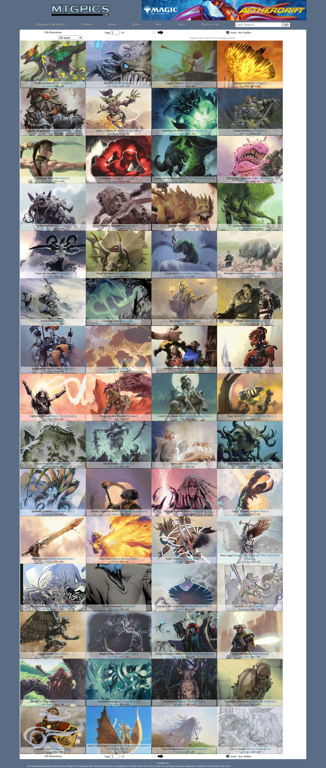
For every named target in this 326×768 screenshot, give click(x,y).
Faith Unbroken (240, 653)
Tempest (128, 606)
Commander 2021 (62, 511)
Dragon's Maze (258, 511)
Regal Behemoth (106, 273)
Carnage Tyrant (176, 225)
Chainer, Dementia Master (104, 511)
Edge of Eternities (195, 130)
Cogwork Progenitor (37, 130)
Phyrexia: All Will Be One (256, 416)
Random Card (210, 24)
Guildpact (259, 83)
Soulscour (46, 321)
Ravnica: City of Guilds (61, 416)
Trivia (181, 24)
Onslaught (63, 273)
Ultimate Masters (191, 558)
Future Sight (61, 463)
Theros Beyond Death (61, 558)
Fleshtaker (169, 701)
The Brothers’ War (254, 368)
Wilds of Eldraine (261, 178)
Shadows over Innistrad (261, 701)
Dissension (258, 321)
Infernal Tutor (242, 321)
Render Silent (43, 749)
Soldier (238, 368)
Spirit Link (176, 463)
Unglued (67, 368)
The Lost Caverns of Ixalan (198, 178)
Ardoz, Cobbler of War (108, 130)
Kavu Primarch (44, 463)
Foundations (128, 178)
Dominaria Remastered (133, 511)
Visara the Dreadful (45, 273)
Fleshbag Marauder (111, 225)
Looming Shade (111, 321)
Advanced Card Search (50, 24)
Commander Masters (127, 273)
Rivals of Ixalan (61, 83)
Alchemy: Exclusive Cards (64, 130)
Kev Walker (47, 86)
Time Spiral (126, 463)
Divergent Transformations (238, 273)
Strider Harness (42, 83)
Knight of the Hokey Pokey (47, 368)
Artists (112, 24)
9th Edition (61, 178)
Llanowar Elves (45, 178)
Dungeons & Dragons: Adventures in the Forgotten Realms (128, 747)
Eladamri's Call (243, 606)
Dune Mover (234, 416)
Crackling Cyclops (110, 178)
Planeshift (258, 606)
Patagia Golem (45, 653)
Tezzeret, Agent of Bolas (176, 511)
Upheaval (112, 368)
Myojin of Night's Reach (168, 653)
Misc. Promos (60, 749)
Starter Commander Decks (194, 416)
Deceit (107, 83)
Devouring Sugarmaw (239, 178)
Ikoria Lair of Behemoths (60, 606)
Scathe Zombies (242, 130)
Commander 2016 (264, 273)
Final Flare (105, 558)
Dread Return (110, 463)
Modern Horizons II (192, 368)
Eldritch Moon (258, 653)
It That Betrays (45, 225)
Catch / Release (240, 511)
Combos (86, 24)
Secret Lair (61, 225)
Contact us (163, 763)
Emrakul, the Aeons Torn (171, 606)
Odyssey (123, 368)
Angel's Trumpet (175, 83)
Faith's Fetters (173, 558)
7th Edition (259, 130)
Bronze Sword (39, 558)
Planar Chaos (190, 321)
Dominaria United (261, 463)
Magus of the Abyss (110, 653)
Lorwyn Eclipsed (122, 83)
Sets (158, 24)
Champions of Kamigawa (198, 653)
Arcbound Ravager (108, 701)
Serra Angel (226, 555)
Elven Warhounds (112, 606)
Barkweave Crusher (238, 463)
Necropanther (37, 606)
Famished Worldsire (173, 130)
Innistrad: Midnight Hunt (190, 701)
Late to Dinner (237, 749)
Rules (136, 24)
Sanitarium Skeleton (236, 701)
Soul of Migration (172, 749)
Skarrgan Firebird (243, 83)
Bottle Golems (172, 368)
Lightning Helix (38, 416)
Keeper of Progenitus (43, 701)
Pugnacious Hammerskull (168, 178)
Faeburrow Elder (242, 225)
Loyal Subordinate (168, 416)
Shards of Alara (64, 701)
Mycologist (175, 321)
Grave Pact (171, 273)
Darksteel (58, 321)
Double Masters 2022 (197, 606)
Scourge (131, 416)
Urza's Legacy (193, 83)
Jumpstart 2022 (131, 130)
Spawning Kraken (41, 511)
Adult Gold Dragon (97, 745)
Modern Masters (129, 701)
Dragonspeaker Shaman (112, 416)
